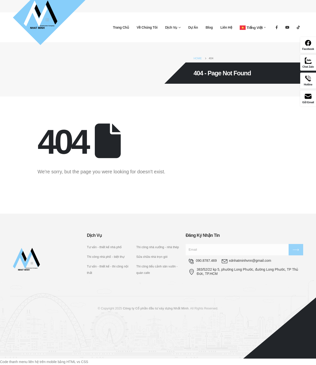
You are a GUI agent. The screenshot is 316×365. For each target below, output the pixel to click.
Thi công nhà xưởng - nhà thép (157, 247)
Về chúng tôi (147, 27)
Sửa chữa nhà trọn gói (151, 257)
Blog (209, 27)
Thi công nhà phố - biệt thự (105, 257)
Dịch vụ (171, 27)
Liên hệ (226, 27)
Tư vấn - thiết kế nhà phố (104, 247)
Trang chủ (121, 27)
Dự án (193, 27)
